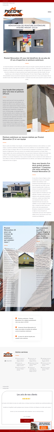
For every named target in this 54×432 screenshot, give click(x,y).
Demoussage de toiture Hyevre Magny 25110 (19, 360)
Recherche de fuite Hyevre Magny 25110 (32, 360)
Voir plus (27, 421)
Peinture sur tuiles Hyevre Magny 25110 (46, 364)
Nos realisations (27, 32)
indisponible (6, 3)
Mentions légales (30, 430)
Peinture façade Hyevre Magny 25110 (45, 369)
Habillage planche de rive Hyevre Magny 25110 (46, 360)
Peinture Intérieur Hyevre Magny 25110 (20, 369)
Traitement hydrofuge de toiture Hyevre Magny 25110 (32, 369)
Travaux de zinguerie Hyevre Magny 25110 (20, 364)
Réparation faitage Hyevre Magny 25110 (33, 364)
